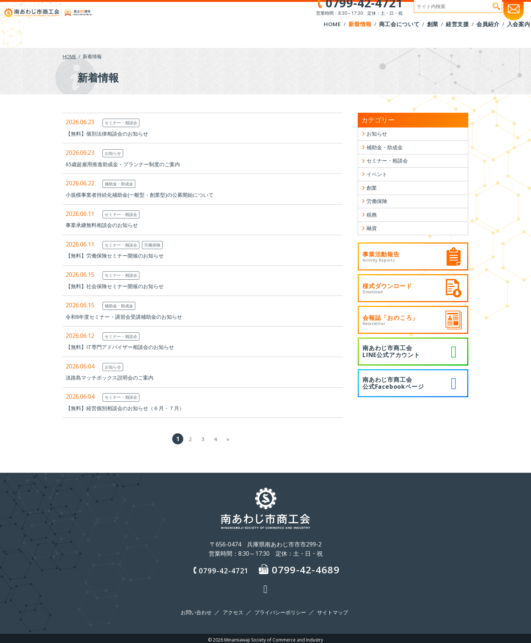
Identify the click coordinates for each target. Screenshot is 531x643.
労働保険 (160, 244)
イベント (378, 180)
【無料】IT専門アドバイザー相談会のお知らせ (128, 347)
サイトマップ (330, 611)
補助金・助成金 (121, 183)
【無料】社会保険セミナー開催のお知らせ (122, 286)
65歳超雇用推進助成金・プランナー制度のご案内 (131, 164)
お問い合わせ (199, 611)
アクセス (234, 611)
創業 (372, 195)
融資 (372, 240)
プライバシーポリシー (279, 611)
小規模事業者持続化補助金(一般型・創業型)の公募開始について (150, 195)
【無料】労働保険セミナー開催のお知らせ (122, 255)
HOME (69, 56)
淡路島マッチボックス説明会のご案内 (116, 377)
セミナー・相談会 (124, 122)
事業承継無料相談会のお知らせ (107, 225)
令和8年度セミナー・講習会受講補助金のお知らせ (132, 316)
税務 (372, 225)
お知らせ (114, 153)
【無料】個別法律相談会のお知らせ (113, 133)
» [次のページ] (227, 439)
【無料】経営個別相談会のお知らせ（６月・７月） (133, 408)
